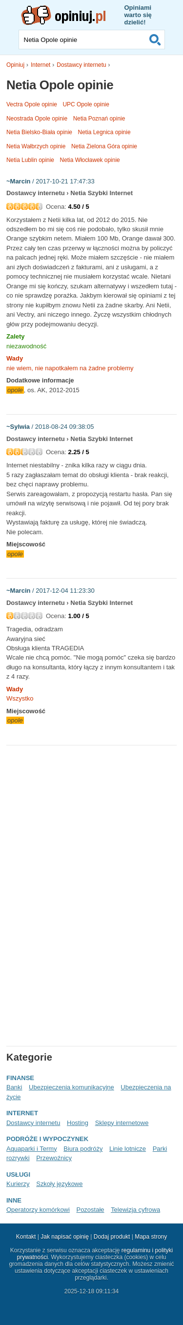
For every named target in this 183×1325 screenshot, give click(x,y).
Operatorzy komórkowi (38, 1209)
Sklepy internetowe (122, 1122)
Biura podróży (82, 1148)
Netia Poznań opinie (99, 118)
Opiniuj (15, 64)
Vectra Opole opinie (31, 104)
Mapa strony (151, 1236)
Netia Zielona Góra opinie (104, 146)
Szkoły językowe (59, 1183)
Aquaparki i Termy (31, 1148)
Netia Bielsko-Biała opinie (39, 132)
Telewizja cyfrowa (135, 1209)
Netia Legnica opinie (104, 132)
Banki (14, 1087)
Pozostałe (90, 1209)
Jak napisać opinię (65, 1236)
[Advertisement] (88, 821)
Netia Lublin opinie (30, 160)
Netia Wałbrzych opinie (35, 146)
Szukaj (155, 39)
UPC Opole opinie (86, 104)
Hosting (77, 1122)
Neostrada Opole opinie (36, 118)
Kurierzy (18, 1183)
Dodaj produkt (112, 1236)
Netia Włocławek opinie (90, 160)
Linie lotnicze (127, 1148)
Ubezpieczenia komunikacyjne (71, 1087)
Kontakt (26, 1236)
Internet (40, 64)
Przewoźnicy (54, 1158)
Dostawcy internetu (81, 64)
